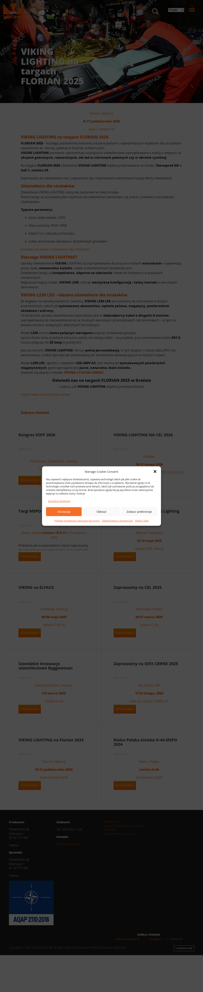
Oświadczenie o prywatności (117, 520)
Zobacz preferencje (139, 511)
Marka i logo (142, 520)
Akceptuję (63, 511)
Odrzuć (101, 511)
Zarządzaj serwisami (59, 501)
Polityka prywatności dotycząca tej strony (77, 520)
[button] (155, 472)
